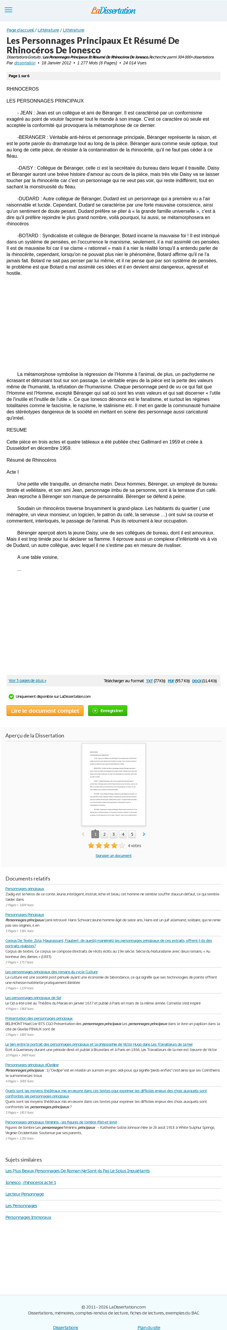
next (144, 834)
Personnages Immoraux (28, 1217)
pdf (171, 680)
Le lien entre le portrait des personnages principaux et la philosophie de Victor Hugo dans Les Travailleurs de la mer (99, 1044)
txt (149, 680)
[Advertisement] (113, 323)
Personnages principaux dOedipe (32, 1064)
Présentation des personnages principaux (39, 1018)
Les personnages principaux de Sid (33, 997)
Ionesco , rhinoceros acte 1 (30, 1182)
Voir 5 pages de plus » (27, 680)
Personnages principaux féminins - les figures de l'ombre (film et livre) (61, 1122)
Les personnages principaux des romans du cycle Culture (51, 971)
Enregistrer (108, 710)
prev (83, 834)
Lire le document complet (45, 710)
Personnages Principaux (24, 914)
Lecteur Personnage (24, 1194)
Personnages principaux (24, 888)
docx (196, 680)
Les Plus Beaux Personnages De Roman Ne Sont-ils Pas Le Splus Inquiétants (77, 1171)
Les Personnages (21, 1205)
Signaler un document (113, 855)
